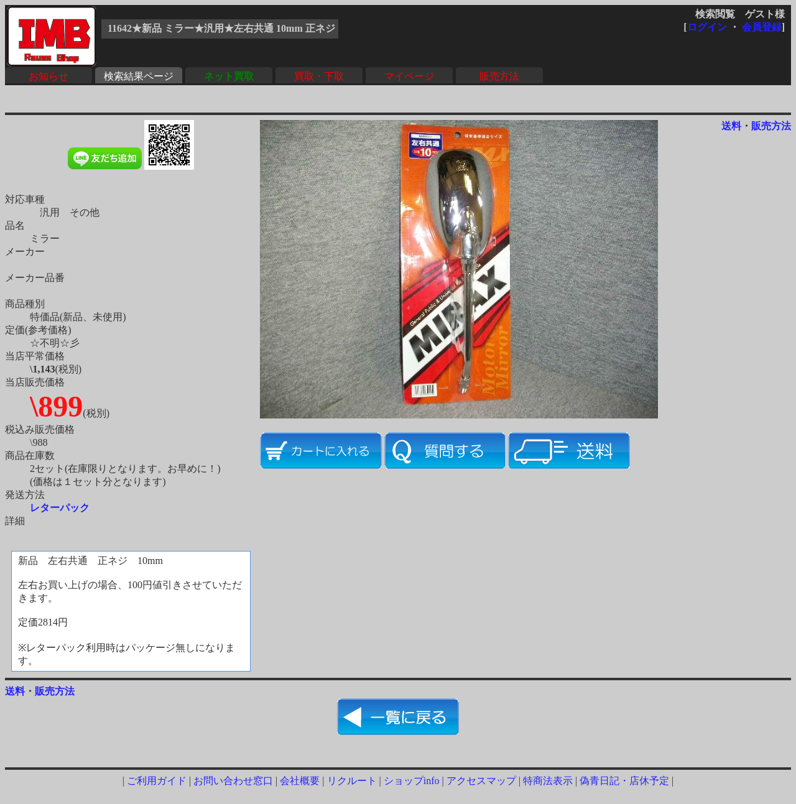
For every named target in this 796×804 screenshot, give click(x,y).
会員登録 (762, 27)
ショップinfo (412, 780)
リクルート (352, 780)
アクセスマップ (481, 780)
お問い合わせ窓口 (233, 780)
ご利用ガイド (157, 780)
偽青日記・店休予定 (624, 780)
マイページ (409, 76)
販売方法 (499, 76)
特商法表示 (548, 780)
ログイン (707, 27)
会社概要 (300, 780)
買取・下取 (319, 76)
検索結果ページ (139, 76)
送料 (731, 126)
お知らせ (48, 76)
